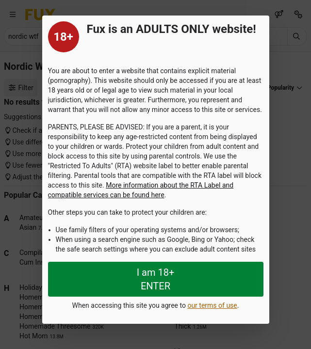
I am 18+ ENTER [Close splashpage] (156, 279)
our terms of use (212, 305)
